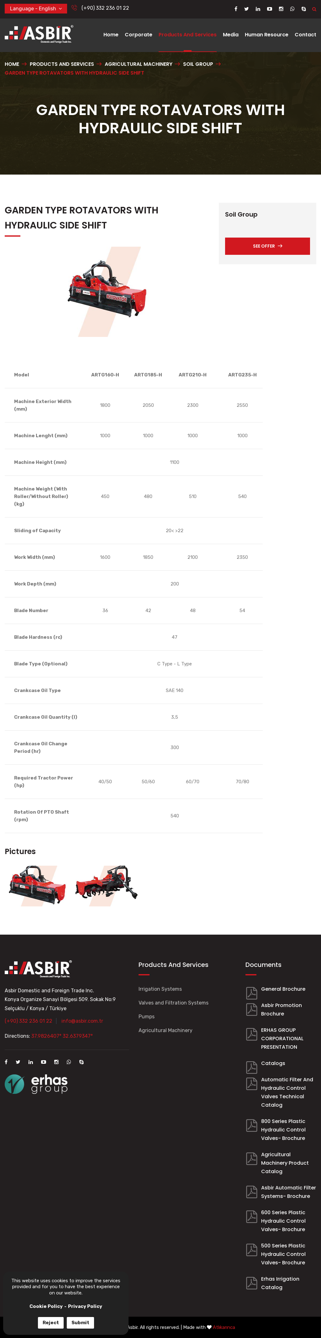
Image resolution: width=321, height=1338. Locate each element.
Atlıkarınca (224, 1327)
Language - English (36, 8)
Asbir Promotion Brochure (281, 1009)
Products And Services (188, 34)
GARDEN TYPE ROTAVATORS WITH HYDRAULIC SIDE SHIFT (74, 72)
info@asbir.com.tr (82, 1021)
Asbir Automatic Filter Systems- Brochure (288, 1192)
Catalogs (273, 1063)
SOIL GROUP (198, 64)
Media (231, 34)
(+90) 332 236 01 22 (100, 8)
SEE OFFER (267, 246)
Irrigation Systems (160, 989)
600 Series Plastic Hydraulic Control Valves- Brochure (283, 1221)
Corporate (138, 34)
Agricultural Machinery (165, 1030)
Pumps (147, 1017)
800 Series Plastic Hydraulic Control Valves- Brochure (283, 1130)
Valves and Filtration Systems (173, 1003)
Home (110, 34)
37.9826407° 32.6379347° (62, 1036)
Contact (305, 34)
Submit (80, 1322)
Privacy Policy (85, 1306)
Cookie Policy (46, 1306)
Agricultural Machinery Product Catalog (285, 1163)
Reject (51, 1322)
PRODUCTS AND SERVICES (62, 64)
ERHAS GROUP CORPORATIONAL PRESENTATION (282, 1038)
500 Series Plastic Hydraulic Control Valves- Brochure (283, 1254)
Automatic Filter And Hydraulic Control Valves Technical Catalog (287, 1092)
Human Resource (266, 34)
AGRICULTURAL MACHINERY (138, 64)
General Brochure (283, 989)
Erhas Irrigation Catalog (280, 1283)
